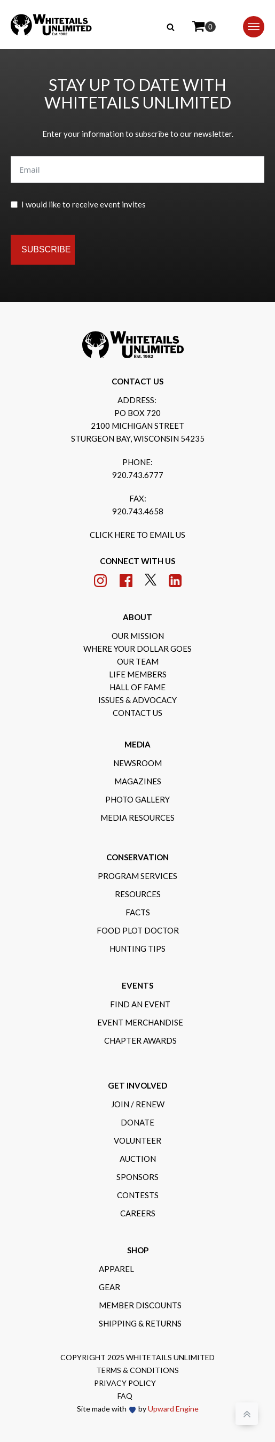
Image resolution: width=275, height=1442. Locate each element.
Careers (137, 1213)
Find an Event (140, 1004)
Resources (138, 894)
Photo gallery (137, 799)
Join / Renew (137, 1104)
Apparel (116, 1269)
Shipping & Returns (140, 1323)
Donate (137, 1122)
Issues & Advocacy (137, 700)
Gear (109, 1287)
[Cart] (203, 27)
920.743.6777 (137, 475)
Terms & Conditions (137, 1370)
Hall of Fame (137, 687)
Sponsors (137, 1177)
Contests (138, 1195)
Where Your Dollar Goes (137, 648)
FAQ (124, 1395)
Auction (138, 1158)
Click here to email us (137, 534)
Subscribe (45, 249)
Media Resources (137, 817)
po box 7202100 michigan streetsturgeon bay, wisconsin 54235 (138, 425)
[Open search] (170, 27)
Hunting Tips (137, 948)
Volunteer (137, 1140)
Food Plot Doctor (138, 930)
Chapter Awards (140, 1040)
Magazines (137, 781)
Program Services (137, 876)
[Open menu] (253, 26)
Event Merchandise (140, 1022)
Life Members (138, 674)
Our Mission (138, 636)
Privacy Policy (125, 1382)
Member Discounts (140, 1305)
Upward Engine (173, 1408)
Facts (137, 912)
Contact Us (137, 713)
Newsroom (137, 763)
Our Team (138, 661)
